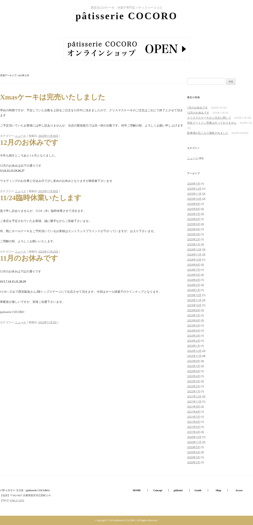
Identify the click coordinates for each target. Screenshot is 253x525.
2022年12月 (194, 351)
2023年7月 (193, 315)
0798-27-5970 (17, 500)
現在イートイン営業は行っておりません (212, 123)
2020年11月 (194, 442)
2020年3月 (193, 457)
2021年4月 (193, 432)
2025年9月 (193, 204)
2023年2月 (193, 341)
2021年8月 (193, 411)
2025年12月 (194, 188)
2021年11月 (194, 401)
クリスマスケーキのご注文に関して (209, 118)
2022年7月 (193, 366)
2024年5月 (193, 275)
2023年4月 (193, 330)
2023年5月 (193, 325)
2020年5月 (193, 447)
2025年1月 (193, 244)
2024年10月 (194, 259)
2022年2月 (193, 386)
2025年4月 (193, 229)
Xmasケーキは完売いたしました (52, 97)
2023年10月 (194, 305)
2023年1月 (193, 346)
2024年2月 (193, 285)
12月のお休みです (29, 142)
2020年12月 (194, 437)
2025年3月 (193, 234)
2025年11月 (194, 194)
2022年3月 (193, 381)
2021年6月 (193, 422)
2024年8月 (193, 265)
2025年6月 (193, 219)
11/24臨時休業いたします (40, 198)
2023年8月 (193, 310)
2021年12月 (194, 396)
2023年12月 (194, 295)
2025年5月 (193, 224)
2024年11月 (194, 254)
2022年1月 (193, 391)
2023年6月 (193, 320)
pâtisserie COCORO (126, 16)
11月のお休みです (29, 258)
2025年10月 (194, 199)
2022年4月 (193, 376)
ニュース (20, 136)
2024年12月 (194, 249)
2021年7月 (193, 417)
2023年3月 (193, 335)
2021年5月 (193, 427)
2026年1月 (193, 183)
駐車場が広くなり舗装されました (207, 133)
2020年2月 (193, 462)
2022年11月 (194, 356)
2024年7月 (193, 270)
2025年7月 (193, 214)
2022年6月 (193, 371)
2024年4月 (193, 280)
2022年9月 (193, 361)
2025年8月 (193, 209)
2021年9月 (193, 406)
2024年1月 (193, 290)
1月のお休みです (197, 107)
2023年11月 (194, 300)
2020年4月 (193, 452)
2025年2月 (193, 239)
